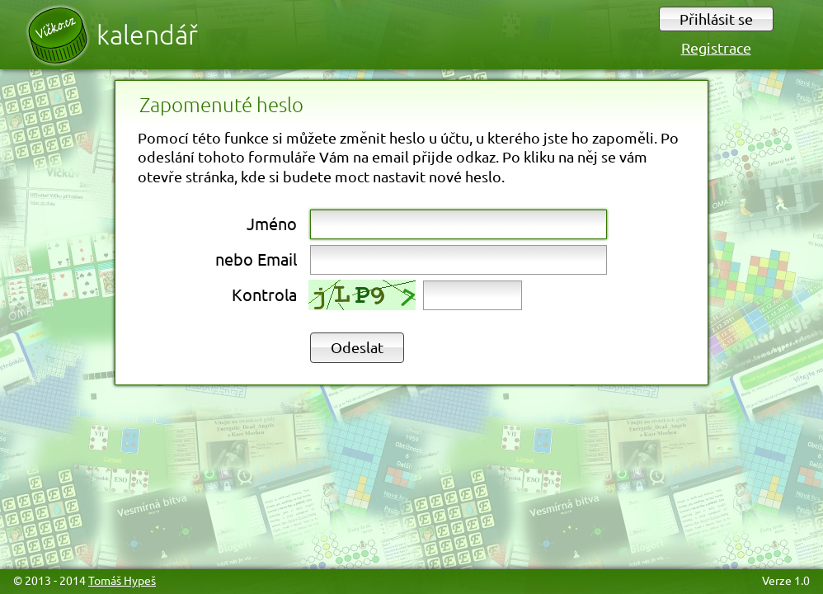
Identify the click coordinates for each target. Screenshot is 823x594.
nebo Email (256, 258)
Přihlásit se (716, 18)
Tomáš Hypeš (122, 580)
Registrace (716, 47)
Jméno (272, 223)
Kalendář (147, 34)
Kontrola (264, 294)
